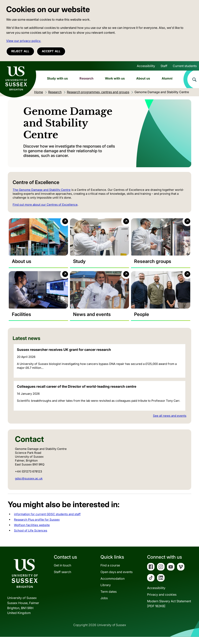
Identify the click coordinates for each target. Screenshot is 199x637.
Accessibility (146, 66)
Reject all (20, 51)
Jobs (104, 598)
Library (105, 585)
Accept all (51, 51)
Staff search (62, 572)
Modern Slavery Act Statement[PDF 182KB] (169, 603)
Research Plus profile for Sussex (37, 519)
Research (86, 78)
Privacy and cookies (161, 594)
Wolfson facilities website (32, 525)
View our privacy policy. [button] (23, 41)
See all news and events (169, 416)
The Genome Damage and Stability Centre (42, 190)
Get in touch (62, 565)
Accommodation (112, 578)
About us (143, 78)
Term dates (108, 592)
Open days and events (116, 572)
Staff (164, 66)
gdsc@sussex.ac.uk (29, 478)
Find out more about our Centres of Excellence (45, 204)
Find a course (110, 565)
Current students (185, 66)
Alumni (167, 78)
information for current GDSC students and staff (47, 514)
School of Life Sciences (30, 530)
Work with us (115, 78)
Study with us (57, 78)
